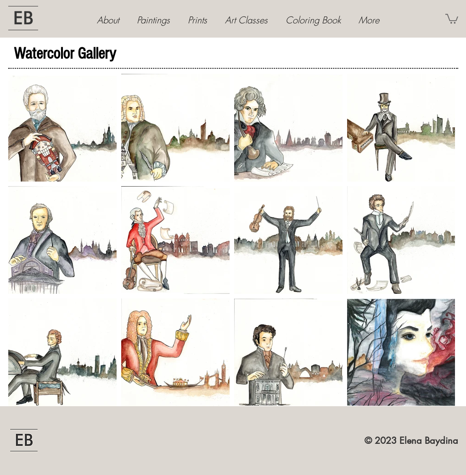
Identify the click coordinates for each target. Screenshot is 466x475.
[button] (451, 18)
